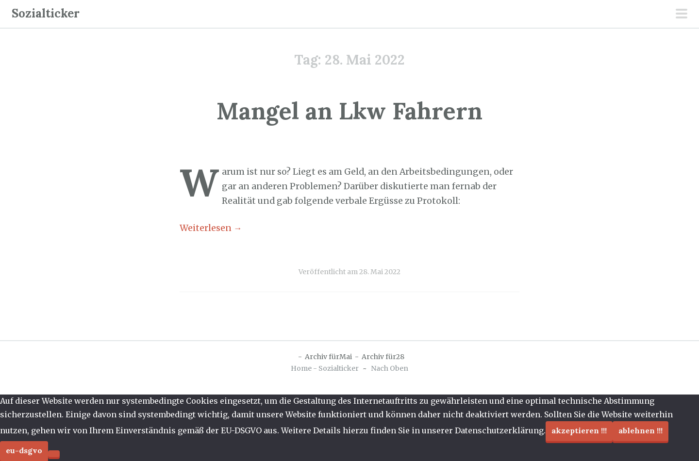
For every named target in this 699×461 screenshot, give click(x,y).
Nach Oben (389, 368)
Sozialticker (46, 13)
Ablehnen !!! (640, 430)
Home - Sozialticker (325, 368)
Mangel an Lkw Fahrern (349, 111)
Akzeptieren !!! (579, 430)
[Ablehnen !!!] (54, 453)
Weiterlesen (211, 228)
